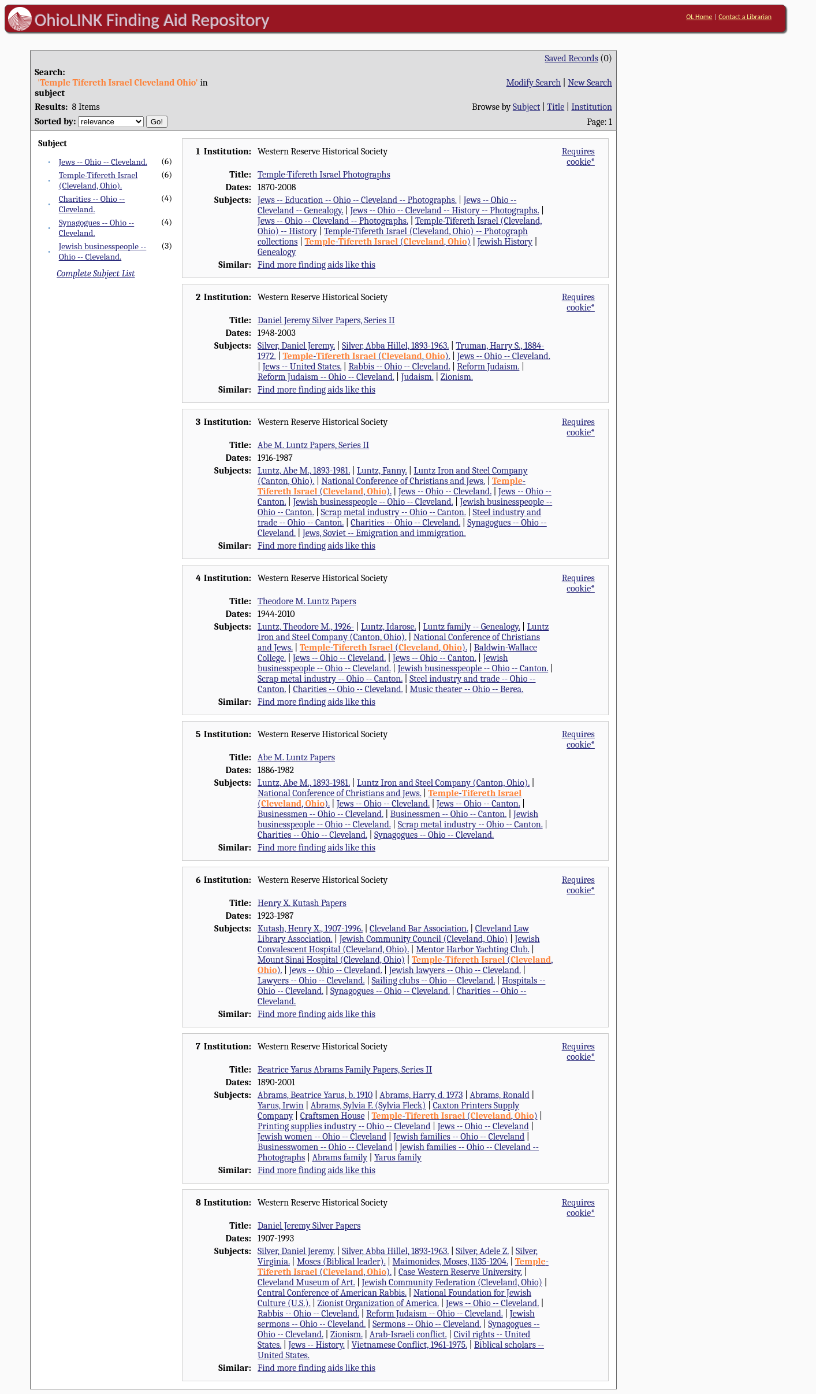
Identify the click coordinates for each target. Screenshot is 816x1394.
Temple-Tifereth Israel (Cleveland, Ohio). (98, 180)
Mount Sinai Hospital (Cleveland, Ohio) (331, 960)
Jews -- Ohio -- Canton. (434, 658)
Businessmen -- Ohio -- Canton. (448, 814)
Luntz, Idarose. (388, 627)
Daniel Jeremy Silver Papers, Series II (326, 320)
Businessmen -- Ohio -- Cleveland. (320, 814)
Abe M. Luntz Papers (296, 757)
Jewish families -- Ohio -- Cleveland (458, 1137)
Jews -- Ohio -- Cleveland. (103, 162)
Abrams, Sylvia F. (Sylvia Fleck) (368, 1105)
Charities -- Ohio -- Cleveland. (92, 204)
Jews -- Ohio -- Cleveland (483, 1126)
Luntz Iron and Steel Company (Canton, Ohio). (403, 632)
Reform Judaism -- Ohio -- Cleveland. (326, 377)
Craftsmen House (332, 1116)
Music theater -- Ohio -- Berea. (466, 689)
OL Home (699, 17)
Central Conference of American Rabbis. (332, 1293)
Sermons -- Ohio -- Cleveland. (426, 1324)
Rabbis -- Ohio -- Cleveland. (399, 366)
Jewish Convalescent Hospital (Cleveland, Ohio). (398, 944)
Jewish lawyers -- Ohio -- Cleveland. (455, 970)
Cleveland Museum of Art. (306, 1282)
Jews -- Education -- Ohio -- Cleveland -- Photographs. (357, 200)
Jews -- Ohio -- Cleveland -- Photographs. (333, 221)
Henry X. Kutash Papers (302, 903)
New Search (590, 82)
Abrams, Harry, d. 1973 (421, 1095)
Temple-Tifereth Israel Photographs (324, 174)
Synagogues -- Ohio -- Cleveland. (434, 835)
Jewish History (505, 241)
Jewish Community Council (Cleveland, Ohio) (424, 939)
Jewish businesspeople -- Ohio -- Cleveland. (103, 251)
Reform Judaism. (488, 366)
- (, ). (366, 356)
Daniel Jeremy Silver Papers (309, 1226)
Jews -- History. (316, 1345)
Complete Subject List (96, 273)
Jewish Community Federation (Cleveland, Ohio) (452, 1282)
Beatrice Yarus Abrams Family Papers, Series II (345, 1069)
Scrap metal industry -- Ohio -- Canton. (393, 512)
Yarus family (398, 1157)
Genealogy (277, 252)
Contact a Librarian (745, 17)
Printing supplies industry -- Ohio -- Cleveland (344, 1126)
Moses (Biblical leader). (341, 1261)
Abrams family (339, 1157)
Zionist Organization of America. (378, 1303)
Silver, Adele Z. (482, 1251)
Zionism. (457, 377)
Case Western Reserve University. (460, 1272)
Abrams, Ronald (499, 1095)
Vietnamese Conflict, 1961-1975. (409, 1345)
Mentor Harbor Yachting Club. (472, 949)
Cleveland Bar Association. (419, 928)
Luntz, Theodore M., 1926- (306, 627)
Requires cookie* (578, 156)
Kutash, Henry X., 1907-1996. (310, 928)
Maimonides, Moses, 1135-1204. (450, 1261)
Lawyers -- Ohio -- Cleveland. (311, 980)
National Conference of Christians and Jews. (403, 481)
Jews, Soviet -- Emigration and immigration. (384, 533)
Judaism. (417, 377)
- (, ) (388, 241)
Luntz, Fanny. (382, 470)
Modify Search (533, 82)
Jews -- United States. (302, 366)
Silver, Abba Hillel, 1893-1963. (395, 346)
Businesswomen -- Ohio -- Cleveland (325, 1147)
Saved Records (571, 58)
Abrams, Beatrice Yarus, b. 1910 (315, 1095)
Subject (526, 107)
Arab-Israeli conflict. (408, 1334)
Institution (591, 107)
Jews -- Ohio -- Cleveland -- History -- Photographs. (444, 210)
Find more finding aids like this (316, 265)
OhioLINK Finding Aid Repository (152, 20)
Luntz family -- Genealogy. (471, 627)
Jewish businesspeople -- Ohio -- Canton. (473, 668)
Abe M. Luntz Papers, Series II (313, 445)
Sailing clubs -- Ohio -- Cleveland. (433, 980)
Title (555, 107)
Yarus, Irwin (281, 1105)
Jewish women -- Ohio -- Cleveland (322, 1137)
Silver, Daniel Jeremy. (296, 346)
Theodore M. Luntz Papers (307, 601)
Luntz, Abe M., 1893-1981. (304, 470)
